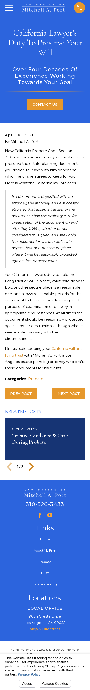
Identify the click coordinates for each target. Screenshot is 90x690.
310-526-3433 (45, 504)
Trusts (45, 573)
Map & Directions (44, 629)
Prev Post (21, 393)
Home (45, 539)
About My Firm (45, 550)
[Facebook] (40, 515)
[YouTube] (49, 515)
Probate (35, 378)
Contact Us (45, 104)
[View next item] (31, 466)
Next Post (69, 393)
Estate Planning (45, 584)
